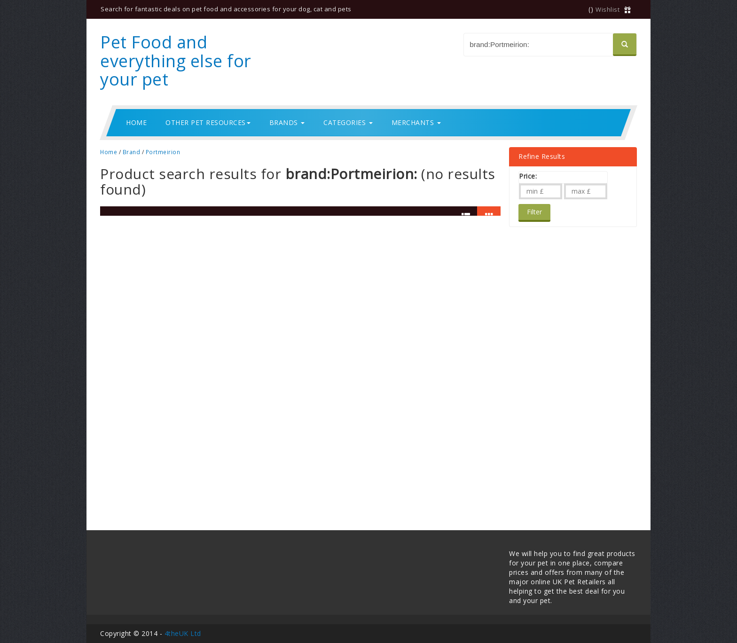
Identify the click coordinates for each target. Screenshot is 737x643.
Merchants (416, 122)
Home (136, 122)
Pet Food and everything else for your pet (175, 61)
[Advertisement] (556, 368)
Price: (528, 176)
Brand (132, 152)
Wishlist (607, 9)
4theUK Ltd (183, 633)
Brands (287, 122)
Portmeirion (163, 152)
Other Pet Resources (208, 122)
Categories (348, 122)
